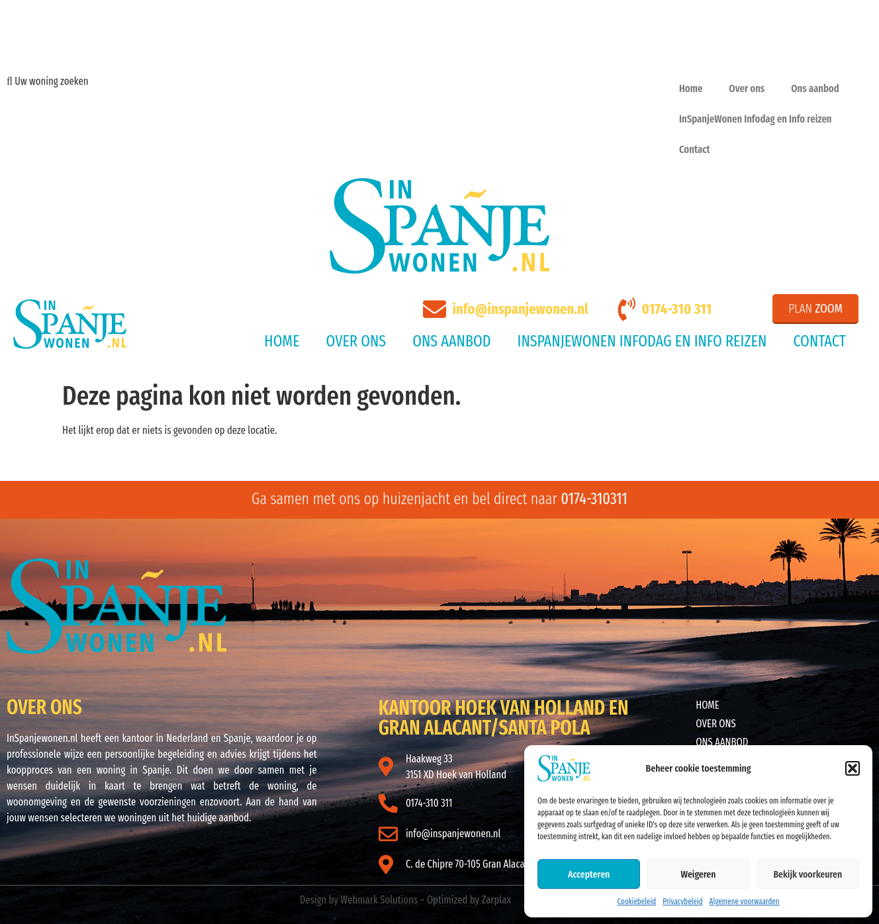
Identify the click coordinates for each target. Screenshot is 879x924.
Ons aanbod (815, 88)
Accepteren (589, 874)
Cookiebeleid (636, 901)
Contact (694, 149)
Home (690, 88)
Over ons (746, 88)
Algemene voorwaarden (745, 901)
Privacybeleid (682, 901)
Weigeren (698, 874)
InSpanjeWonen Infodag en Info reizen (755, 119)
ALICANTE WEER (566, 608)
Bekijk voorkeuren (807, 874)
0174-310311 (594, 498)
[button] (852, 768)
